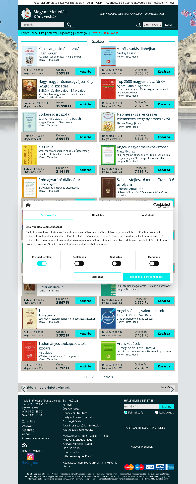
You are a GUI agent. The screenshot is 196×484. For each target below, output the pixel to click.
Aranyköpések (128, 343)
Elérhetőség (155, 2)
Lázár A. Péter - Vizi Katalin (136, 315)
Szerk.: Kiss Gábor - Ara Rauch (59, 119)
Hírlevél (170, 2)
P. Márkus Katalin (50, 287)
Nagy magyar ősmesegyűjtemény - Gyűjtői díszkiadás (66, 83)
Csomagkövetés (135, 2)
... (98, 377)
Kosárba (85, 71)
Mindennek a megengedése (146, 276)
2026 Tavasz (110, 33)
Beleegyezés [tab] (48, 214)
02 (92, 377)
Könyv (25, 33)
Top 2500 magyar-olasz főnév (141, 81)
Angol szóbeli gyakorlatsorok (140, 310)
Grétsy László (126, 53)
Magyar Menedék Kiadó (77, 439)
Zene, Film (37, 33)
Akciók (26, 434)
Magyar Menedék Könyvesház (60, 13)
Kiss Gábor (46, 352)
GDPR (99, 2)
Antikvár (52, 33)
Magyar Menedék (142, 446)
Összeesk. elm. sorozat (36, 438)
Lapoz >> (108, 377)
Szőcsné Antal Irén (130, 189)
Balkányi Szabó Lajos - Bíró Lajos (61, 90)
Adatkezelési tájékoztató (78, 429)
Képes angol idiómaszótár (59, 48)
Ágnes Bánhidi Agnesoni (134, 86)
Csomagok (81, 33)
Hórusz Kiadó (71, 448)
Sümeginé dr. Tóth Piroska (136, 348)
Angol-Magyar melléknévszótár (142, 147)
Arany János (46, 315)
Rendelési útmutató (75, 413)
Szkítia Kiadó (71, 452)
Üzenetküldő (114, 2)
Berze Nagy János (129, 123)
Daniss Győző (48, 184)
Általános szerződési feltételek (82, 425)
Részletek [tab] (98, 214)
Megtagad (97, 276)
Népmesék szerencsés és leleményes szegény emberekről (143, 116)
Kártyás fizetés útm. (72, 2)
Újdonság (66, 33)
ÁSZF (90, 2)
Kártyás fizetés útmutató (78, 417)
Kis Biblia (45, 147)
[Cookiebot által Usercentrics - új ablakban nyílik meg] (155, 205)
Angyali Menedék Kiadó (77, 444)
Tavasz (95, 33)
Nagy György (47, 53)
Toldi (42, 310)
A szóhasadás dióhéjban (136, 48)
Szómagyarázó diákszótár (59, 179)
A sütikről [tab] (148, 214)
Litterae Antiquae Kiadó (77, 456)
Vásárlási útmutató (45, 2)
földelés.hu (163, 479)
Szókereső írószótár (54, 114)
